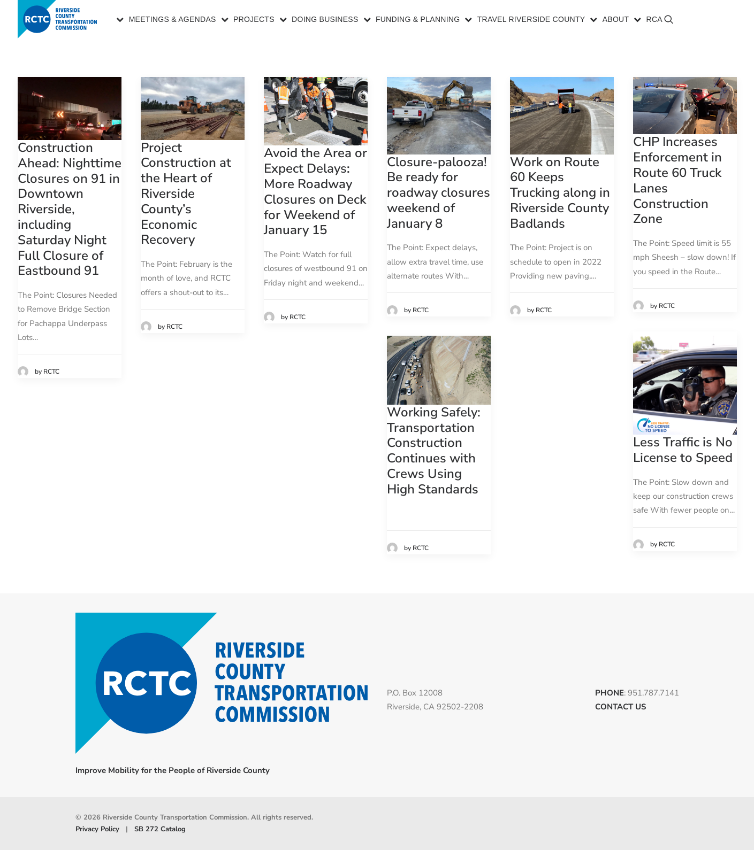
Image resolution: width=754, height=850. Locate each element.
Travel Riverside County (531, 20)
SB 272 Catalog (160, 829)
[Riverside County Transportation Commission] (59, 20)
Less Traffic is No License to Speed (683, 450)
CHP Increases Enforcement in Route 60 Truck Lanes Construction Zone (677, 180)
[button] (722, 24)
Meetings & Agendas (172, 20)
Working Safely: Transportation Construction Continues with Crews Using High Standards (434, 451)
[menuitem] (166, 20)
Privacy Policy (97, 829)
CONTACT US (620, 706)
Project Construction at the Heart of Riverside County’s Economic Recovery (186, 194)
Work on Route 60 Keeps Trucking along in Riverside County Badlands (560, 192)
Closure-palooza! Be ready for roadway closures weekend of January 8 (438, 192)
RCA (654, 20)
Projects (254, 20)
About (616, 20)
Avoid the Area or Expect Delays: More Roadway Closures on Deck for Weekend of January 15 (315, 191)
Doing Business (325, 20)
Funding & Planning (418, 20)
